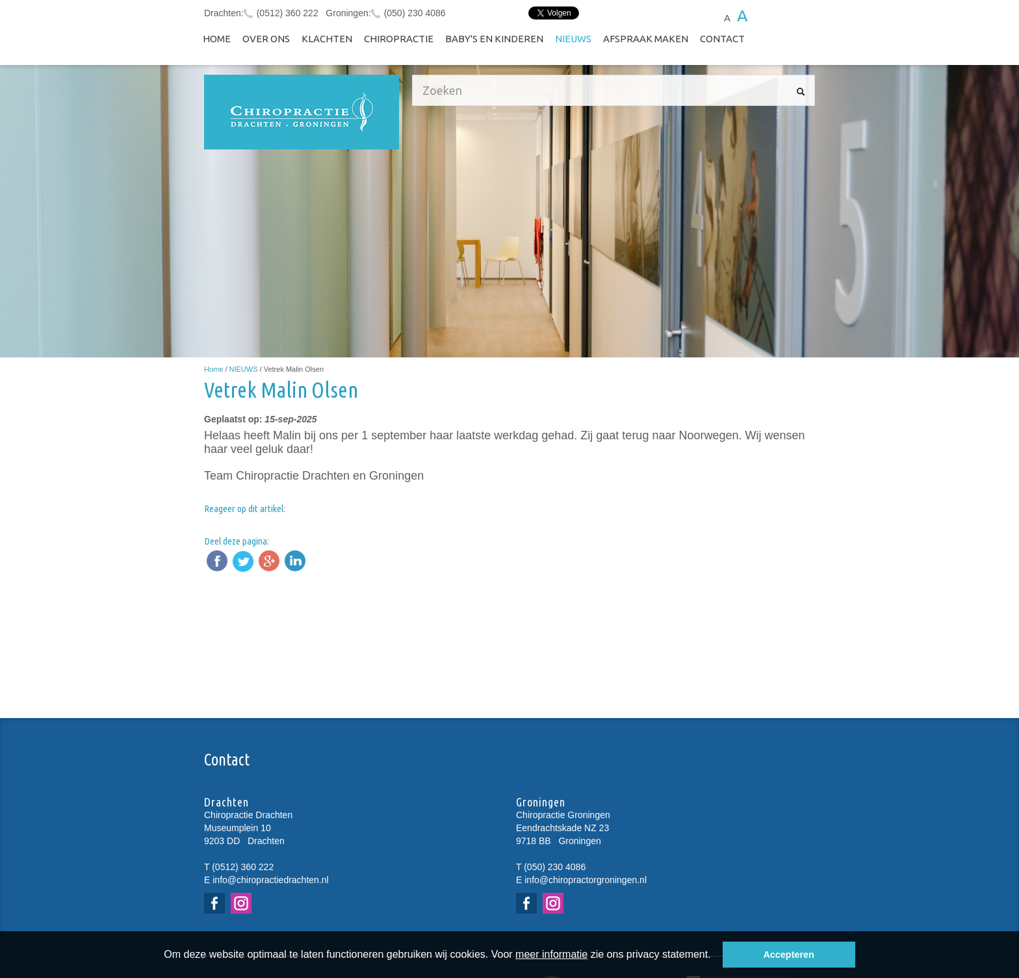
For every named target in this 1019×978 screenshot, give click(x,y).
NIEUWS (573, 38)
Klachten (327, 38)
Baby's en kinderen (494, 38)
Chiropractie (398, 38)
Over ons (266, 38)
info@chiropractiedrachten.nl (270, 880)
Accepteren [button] (788, 954)
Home (217, 38)
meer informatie (551, 954)
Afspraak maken (645, 38)
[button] (715, 956)
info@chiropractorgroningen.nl (585, 880)
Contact (722, 38)
